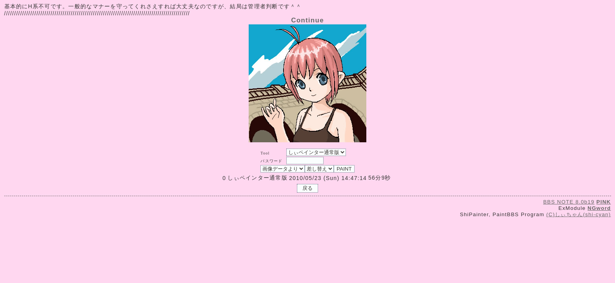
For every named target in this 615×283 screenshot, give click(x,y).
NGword (599, 208)
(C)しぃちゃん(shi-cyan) (578, 214)
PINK (604, 202)
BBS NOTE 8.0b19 (569, 202)
